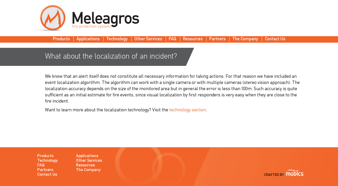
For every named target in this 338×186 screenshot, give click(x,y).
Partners (217, 39)
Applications (87, 39)
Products (61, 39)
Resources (193, 39)
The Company (245, 39)
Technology (117, 39)
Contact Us (275, 39)
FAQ (172, 39)
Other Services (148, 39)
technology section (187, 110)
